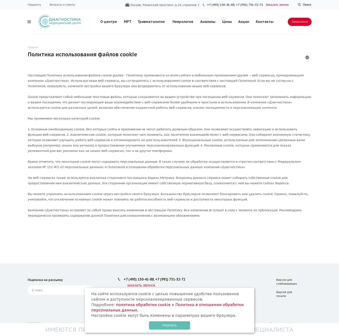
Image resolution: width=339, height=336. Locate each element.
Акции (243, 21)
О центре (108, 21)
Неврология (183, 21)
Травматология (151, 21)
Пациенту (34, 4)
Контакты (264, 21)
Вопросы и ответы (62, 4)
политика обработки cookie (143, 304)
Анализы (207, 21)
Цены (227, 21)
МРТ (127, 21)
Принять (169, 325)
